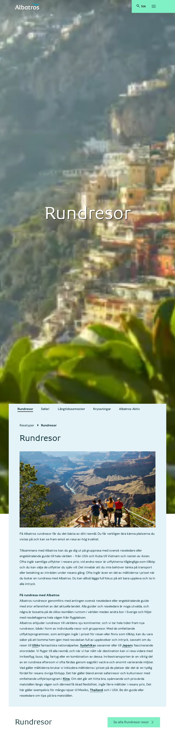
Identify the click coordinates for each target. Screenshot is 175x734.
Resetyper (27, 425)
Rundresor (25, 409)
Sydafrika (87, 645)
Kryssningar (102, 409)
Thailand (96, 690)
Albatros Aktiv (129, 409)
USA (35, 645)
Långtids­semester (71, 409)
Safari (45, 409)
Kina (66, 679)
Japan (127, 645)
